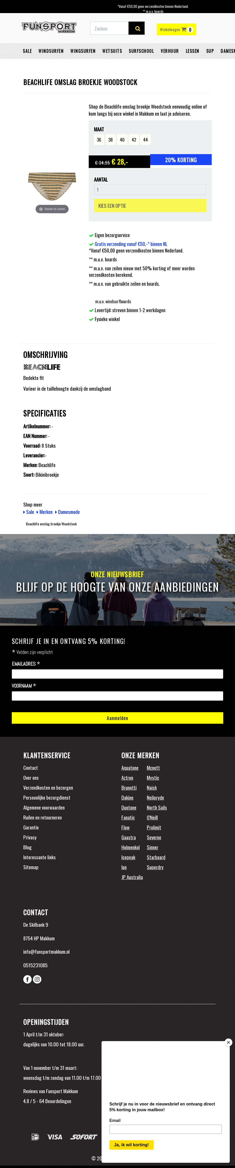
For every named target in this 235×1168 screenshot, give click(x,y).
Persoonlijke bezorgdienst (46, 797)
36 (99, 139)
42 (134, 139)
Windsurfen (51, 51)
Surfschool (141, 51)
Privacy (30, 837)
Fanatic (128, 817)
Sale (27, 51)
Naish (152, 787)
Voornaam (24, 686)
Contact (30, 767)
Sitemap (30, 867)
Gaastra (128, 837)
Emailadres (26, 664)
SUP (210, 51)
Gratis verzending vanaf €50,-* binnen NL (131, 243)
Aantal (101, 179)
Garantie (31, 827)
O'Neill (152, 817)
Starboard (156, 857)
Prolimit (154, 827)
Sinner (152, 847)
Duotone (128, 807)
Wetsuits (112, 51)
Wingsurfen (83, 51)
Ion (124, 867)
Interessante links (39, 857)
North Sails (157, 807)
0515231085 (35, 965)
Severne (154, 837)
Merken (45, 511)
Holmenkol (130, 847)
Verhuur (170, 51)
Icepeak (128, 857)
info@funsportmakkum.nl (46, 951)
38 (110, 139)
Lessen (192, 51)
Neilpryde (155, 797)
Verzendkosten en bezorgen (48, 787)
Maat (99, 129)
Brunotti (129, 787)
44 (145, 139)
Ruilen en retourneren (42, 817)
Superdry (155, 867)
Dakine (127, 797)
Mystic (153, 777)
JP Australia (132, 876)
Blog (27, 847)
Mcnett (153, 767)
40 (122, 139)
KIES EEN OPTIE (112, 205)
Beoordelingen (57, 1100)
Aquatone (129, 767)
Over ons (31, 777)
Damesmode (67, 511)
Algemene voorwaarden (44, 807)
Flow (125, 827)
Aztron (127, 777)
